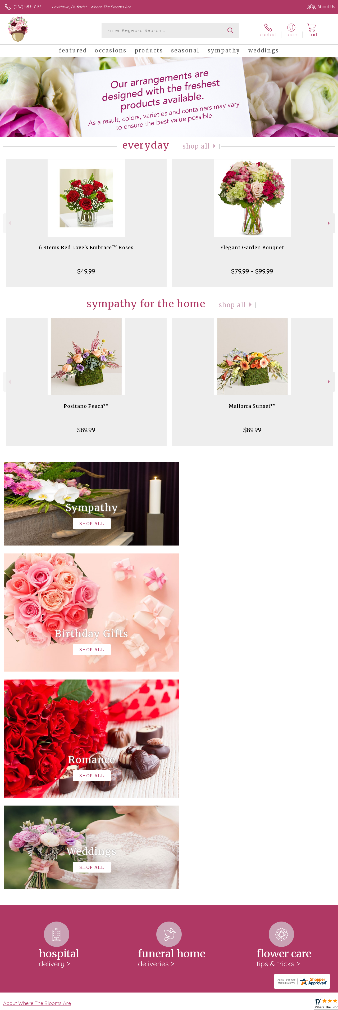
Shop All (196, 146)
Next (329, 223)
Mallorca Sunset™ (252, 406)
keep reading (148, 796)
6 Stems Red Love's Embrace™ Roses (86, 247)
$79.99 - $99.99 (252, 271)
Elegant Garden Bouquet (252, 247)
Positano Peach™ (86, 406)
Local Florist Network (283, 1004)
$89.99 (86, 430)
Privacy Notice (245, 1004)
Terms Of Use (214, 1004)
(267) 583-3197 (27, 6)
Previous (9, 223)
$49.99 (86, 271)
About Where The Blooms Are (37, 785)
